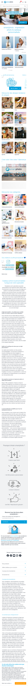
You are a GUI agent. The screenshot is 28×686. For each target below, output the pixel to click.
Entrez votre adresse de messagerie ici (11, 516)
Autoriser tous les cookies (20, 683)
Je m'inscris (5, 521)
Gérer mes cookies (7, 683)
